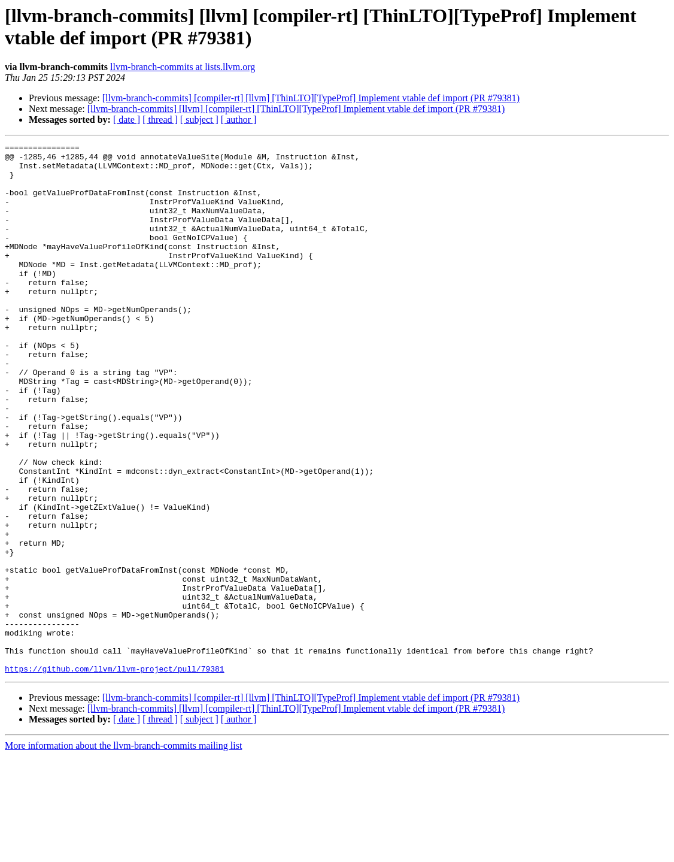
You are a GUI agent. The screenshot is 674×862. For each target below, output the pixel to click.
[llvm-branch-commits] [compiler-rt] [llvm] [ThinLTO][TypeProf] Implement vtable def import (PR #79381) (311, 98)
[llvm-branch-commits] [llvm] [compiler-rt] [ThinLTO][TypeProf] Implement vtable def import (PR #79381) (296, 109)
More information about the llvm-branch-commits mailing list (123, 851)
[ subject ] (199, 119)
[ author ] (239, 119)
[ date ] (126, 119)
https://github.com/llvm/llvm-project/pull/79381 (114, 774)
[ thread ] (160, 119)
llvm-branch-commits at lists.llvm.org (182, 67)
